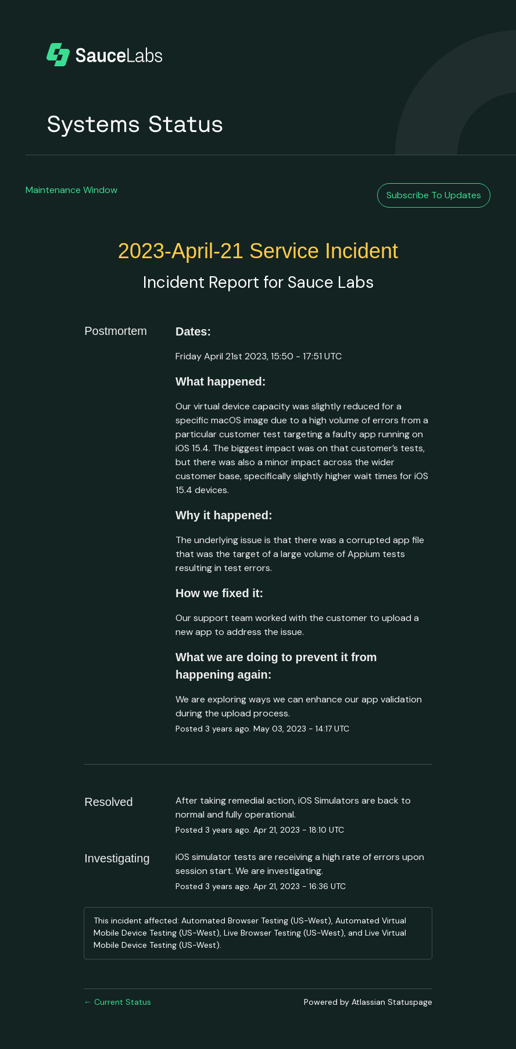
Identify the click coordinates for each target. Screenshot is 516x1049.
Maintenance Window (71, 190)
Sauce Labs (331, 282)
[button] (433, 195)
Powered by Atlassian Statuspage (368, 1002)
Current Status (117, 1002)
